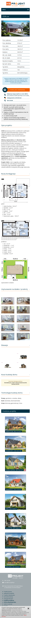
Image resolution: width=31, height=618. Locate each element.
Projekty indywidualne (9, 595)
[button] (3, 28)
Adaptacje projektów (9, 593)
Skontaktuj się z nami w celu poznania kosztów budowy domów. (15, 383)
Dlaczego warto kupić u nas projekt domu (15, 105)
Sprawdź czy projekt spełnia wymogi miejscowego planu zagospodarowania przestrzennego (14, 108)
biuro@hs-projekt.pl (9, 582)
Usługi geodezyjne (8, 598)
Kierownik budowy (8, 597)
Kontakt (6, 605)
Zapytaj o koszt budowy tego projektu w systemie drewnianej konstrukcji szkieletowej (16, 118)
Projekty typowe (8, 591)
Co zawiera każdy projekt (10, 116)
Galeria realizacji (8, 604)
